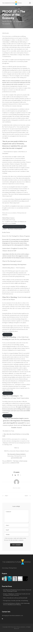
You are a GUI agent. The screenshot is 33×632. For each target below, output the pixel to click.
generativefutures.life (16, 457)
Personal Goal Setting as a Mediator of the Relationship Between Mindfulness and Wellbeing (16, 604)
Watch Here (7, 334)
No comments (6, 24)
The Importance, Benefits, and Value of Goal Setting (15, 600)
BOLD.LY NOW (15, 462)
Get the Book (7, 393)
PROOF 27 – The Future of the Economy (17, 461)
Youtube (14, 223)
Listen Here (7, 416)
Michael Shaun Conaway (8, 218)
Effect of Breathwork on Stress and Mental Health (15, 598)
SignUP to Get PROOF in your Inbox (14, 226)
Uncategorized (20, 21)
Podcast (22, 221)
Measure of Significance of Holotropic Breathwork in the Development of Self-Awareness (16, 594)
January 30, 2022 (7, 21)
